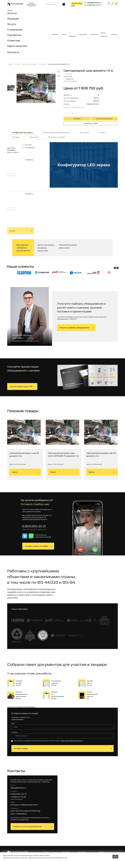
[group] (39, 88)
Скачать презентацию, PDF (21, 341)
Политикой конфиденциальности (71, 695)
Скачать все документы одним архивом (21, 662)
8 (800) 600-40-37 (34, 481)
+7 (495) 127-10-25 (18, 752)
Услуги (11, 24)
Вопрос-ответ (83, 830)
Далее (12, 169)
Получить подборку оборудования (74, 283)
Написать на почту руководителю (27, 781)
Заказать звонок (77, 3)
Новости (81, 818)
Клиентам (13, 40)
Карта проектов (17, 45)
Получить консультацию (104, 118)
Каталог (10, 10)
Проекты (65, 810)
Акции (64, 823)
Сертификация (42, 202)
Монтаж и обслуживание (45, 199)
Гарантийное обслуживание (68, 816)
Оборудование (84, 824)
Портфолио (14, 35)
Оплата (102, 132)
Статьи (81, 821)
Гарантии (33, 137)
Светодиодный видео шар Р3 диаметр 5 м (24, 409)
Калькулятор (83, 836)
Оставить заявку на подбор (36, 501)
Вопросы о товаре (56, 137)
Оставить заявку (21, 703)
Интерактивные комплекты (49, 811)
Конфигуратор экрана (22, 132)
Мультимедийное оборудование (50, 826)
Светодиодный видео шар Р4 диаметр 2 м (101, 409)
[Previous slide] (11, 72)
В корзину (77, 118)
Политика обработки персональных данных (57, 847)
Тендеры (65, 829)
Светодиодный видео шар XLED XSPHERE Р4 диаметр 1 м (63, 409)
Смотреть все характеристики (74, 107)
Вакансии (66, 826)
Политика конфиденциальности (53, 845)
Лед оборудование (49, 815)
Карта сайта (67, 820)
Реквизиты (66, 813)
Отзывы (15, 137)
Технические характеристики (56, 132)
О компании (14, 29)
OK (115, 856)
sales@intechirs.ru (18, 743)
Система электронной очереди (48, 821)
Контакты (13, 52)
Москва (13, 820)
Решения (13, 18)
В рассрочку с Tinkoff (91, 123)
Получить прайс (108, 832)
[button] (115, 222)
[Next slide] (11, 104)
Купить (25, 427)
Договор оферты (104, 851)
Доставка (84, 132)
